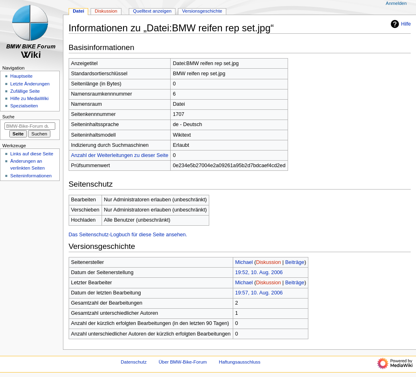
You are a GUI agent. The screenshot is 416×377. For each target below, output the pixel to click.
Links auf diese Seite (31, 153)
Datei (78, 11)
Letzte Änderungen (30, 83)
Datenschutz (134, 362)
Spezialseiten (24, 105)
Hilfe (400, 24)
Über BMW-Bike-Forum (183, 362)
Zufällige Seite (25, 91)
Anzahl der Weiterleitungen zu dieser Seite (120, 155)
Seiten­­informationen (31, 175)
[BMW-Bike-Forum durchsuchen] (29, 126)
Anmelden (396, 3)
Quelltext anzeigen (152, 11)
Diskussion (268, 262)
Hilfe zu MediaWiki (29, 98)
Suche (8, 116)
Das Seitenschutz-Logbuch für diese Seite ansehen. (128, 235)
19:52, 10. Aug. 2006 (259, 272)
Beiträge (294, 262)
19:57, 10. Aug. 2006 (259, 293)
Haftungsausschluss (239, 362)
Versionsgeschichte (202, 11)
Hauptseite (21, 76)
